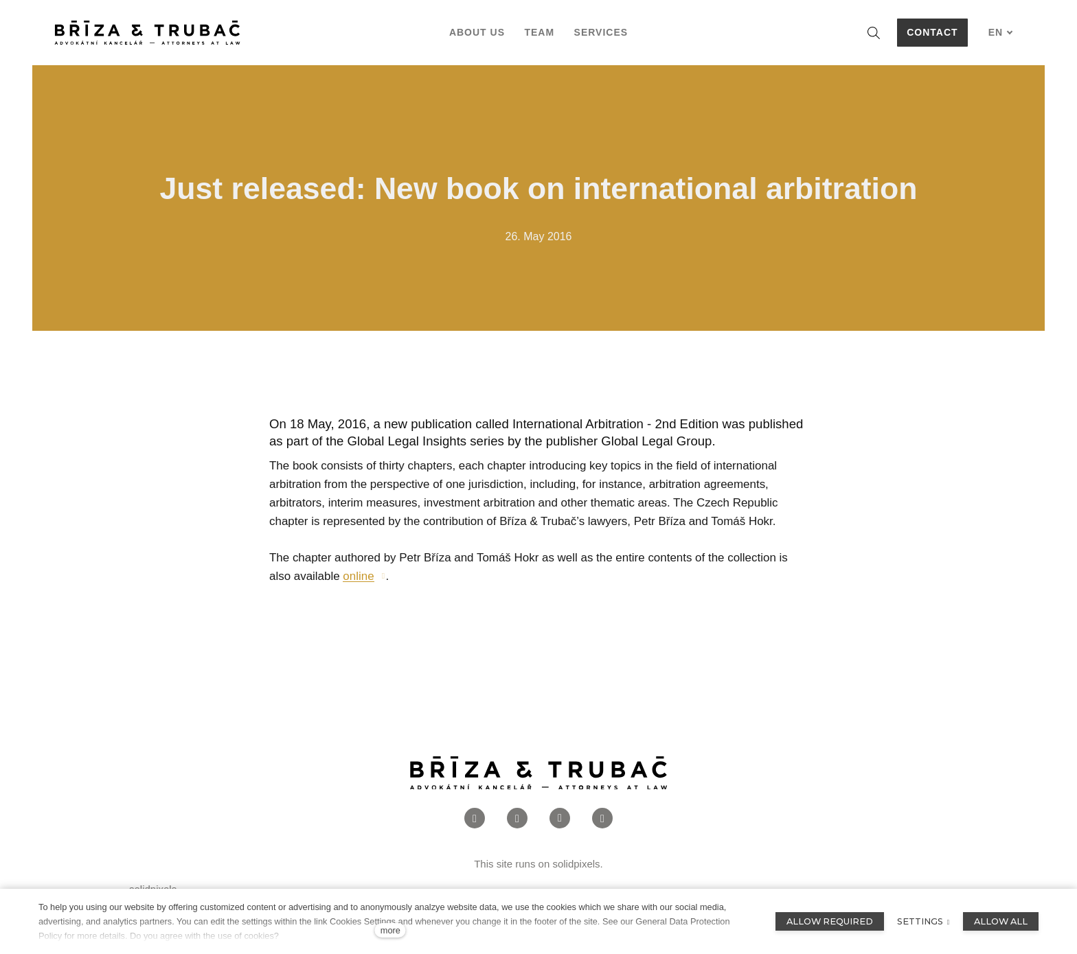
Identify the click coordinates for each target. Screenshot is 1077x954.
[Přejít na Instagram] (517, 842)
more (390, 930)
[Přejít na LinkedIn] (559, 842)
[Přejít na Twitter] (602, 842)
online (358, 599)
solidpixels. (577, 887)
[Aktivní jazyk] (1001, 33)
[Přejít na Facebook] (474, 842)
